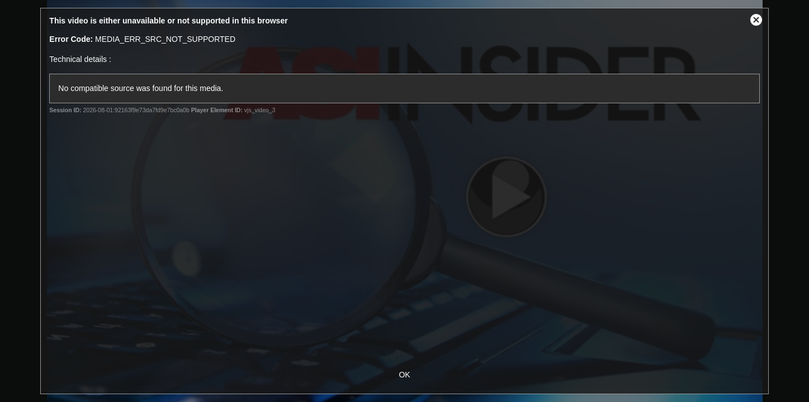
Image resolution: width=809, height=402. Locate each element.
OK (404, 374)
